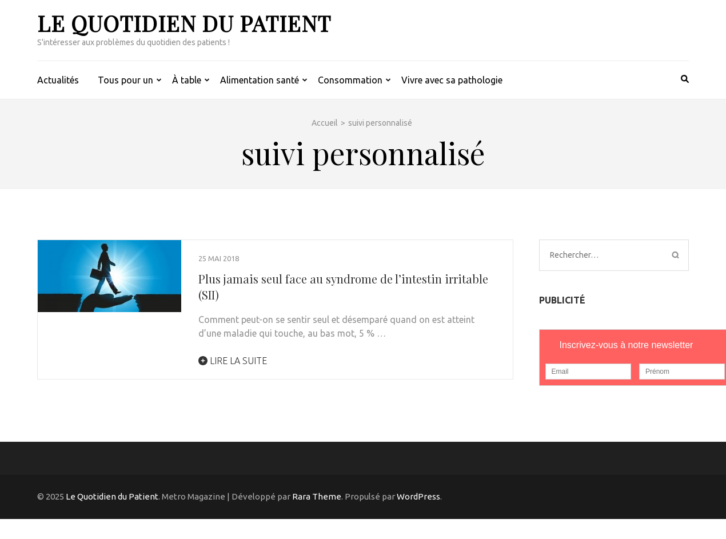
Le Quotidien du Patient (184, 23)
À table (186, 80)
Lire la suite (232, 361)
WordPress (418, 496)
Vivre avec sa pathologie (451, 80)
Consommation (350, 80)
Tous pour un (125, 80)
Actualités (58, 80)
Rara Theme (316, 496)
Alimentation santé (259, 80)
